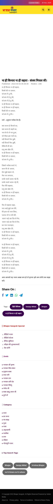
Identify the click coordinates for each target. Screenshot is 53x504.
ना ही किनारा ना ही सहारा (13, 313)
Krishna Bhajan (38, 465)
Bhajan (8, 465)
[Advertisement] (26, 47)
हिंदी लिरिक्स (16, 307)
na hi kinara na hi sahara (15, 472)
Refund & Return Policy (42, 500)
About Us (5, 500)
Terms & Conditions (26, 500)
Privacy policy (14, 500)
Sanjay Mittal (31, 307)
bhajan (44, 307)
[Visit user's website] (3, 295)
